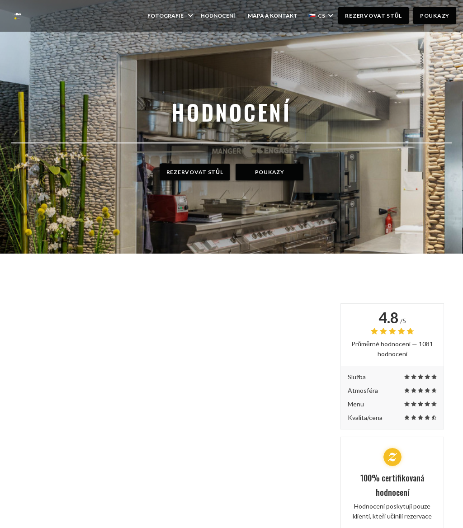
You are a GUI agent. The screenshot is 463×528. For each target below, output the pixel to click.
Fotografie (170, 15)
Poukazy (434, 15)
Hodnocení (218, 15)
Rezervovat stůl (373, 15)
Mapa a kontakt (273, 15)
